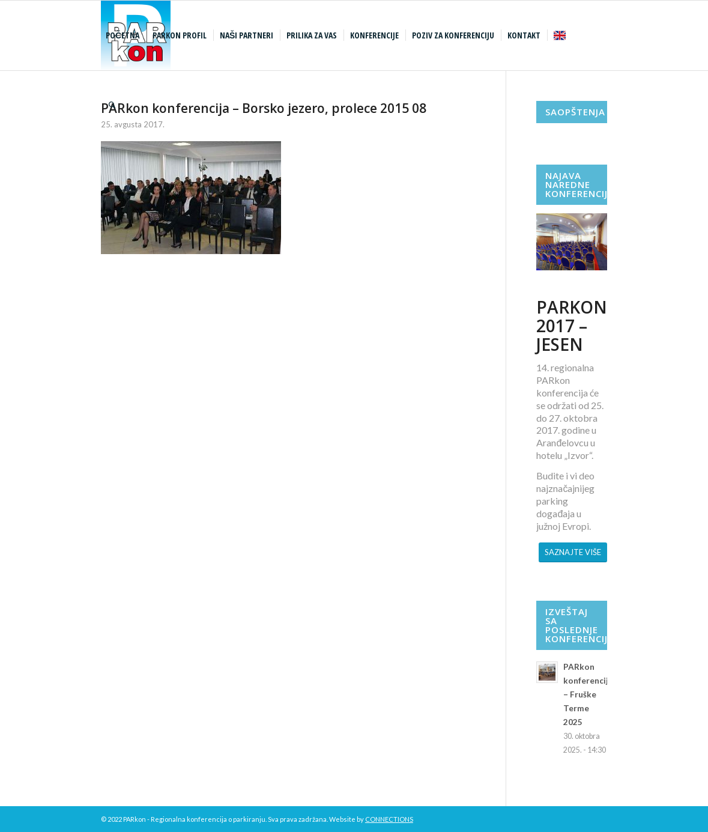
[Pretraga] (112, 105)
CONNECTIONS (389, 819)
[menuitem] (124, 35)
